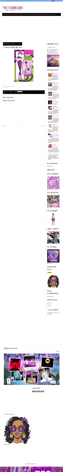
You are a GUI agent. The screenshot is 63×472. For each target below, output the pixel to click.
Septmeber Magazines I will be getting (55, 145)
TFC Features (38, 14)
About (8, 14)
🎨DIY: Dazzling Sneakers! (55, 93)
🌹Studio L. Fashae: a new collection (56, 74)
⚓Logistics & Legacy (51, 47)
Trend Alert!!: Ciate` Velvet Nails (54, 154)
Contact (53, 14)
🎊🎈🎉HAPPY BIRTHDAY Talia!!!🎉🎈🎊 (55, 107)
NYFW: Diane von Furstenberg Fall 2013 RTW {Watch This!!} (56, 101)
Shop (32, 14)
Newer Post (5, 125)
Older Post (42, 125)
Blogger (36, 463)
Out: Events (27, 14)
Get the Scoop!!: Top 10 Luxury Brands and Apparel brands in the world (56, 136)
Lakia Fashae (15, 14)
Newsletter (47, 14)
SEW (21, 14)
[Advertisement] (31, 29)
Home (4, 14)
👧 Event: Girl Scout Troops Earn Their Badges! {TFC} (56, 83)
